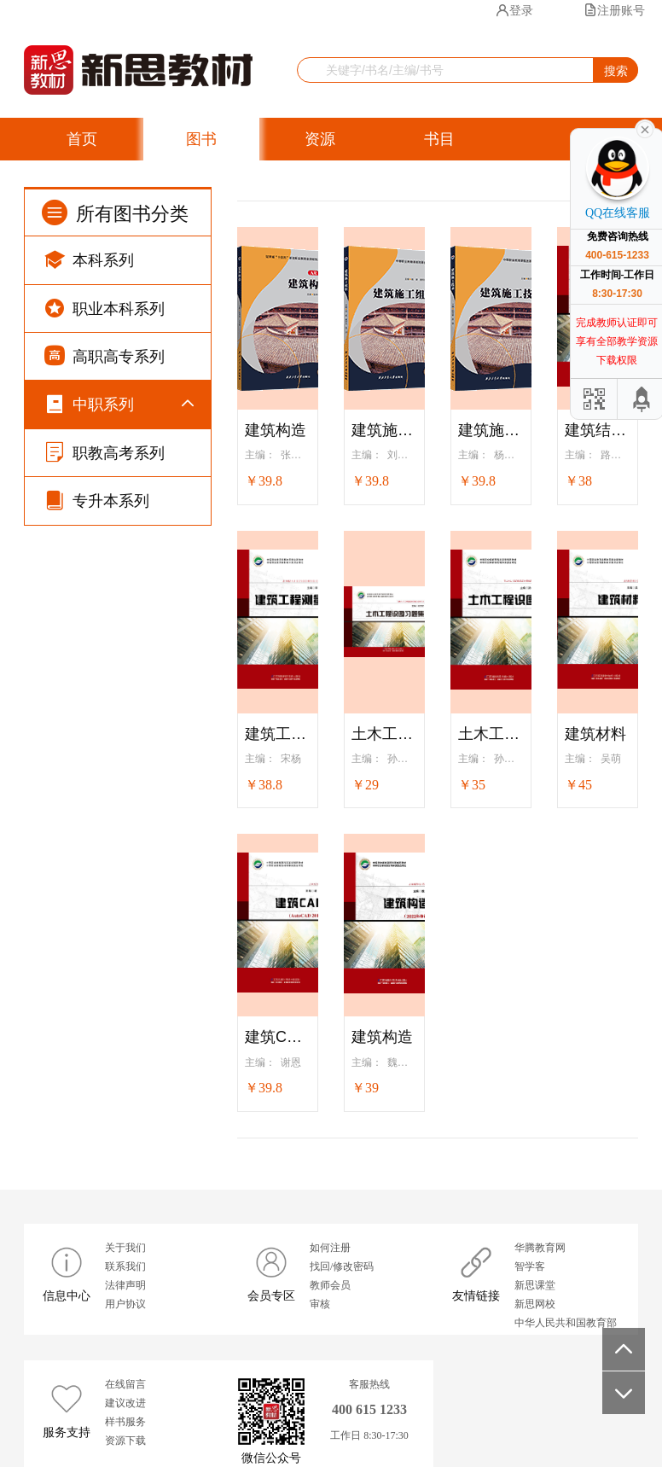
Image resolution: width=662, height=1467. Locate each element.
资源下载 (125, 1441)
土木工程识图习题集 (384, 733)
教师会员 (330, 1285)
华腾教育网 (540, 1248)
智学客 (529, 1266)
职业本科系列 (104, 307)
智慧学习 (247, 183)
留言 (381, 183)
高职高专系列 (104, 355)
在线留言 (125, 1384)
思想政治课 (120, 513)
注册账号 (614, 10)
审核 (320, 1304)
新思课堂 (534, 1285)
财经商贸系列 (126, 681)
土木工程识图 (491, 733)
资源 (320, 139)
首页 (82, 139)
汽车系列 (114, 891)
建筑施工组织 (384, 430)
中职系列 (89, 403)
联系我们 (125, 1266)
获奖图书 (97, 183)
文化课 (108, 597)
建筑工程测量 (278, 733)
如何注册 (330, 1248)
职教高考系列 (104, 1062)
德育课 (108, 555)
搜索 (616, 71)
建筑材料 (595, 733)
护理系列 (114, 975)
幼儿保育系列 (126, 933)
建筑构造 (275, 430)
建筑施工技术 (491, 430)
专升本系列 (96, 1110)
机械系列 (114, 806)
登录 (514, 10)
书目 (439, 139)
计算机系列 (120, 723)
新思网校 (534, 1304)
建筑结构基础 (597, 430)
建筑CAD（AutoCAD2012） (278, 1036)
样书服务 (125, 1422)
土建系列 (114, 765)
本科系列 (89, 259)
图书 (201, 139)
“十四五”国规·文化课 (132, 461)
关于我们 (125, 1248)
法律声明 (125, 1285)
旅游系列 (114, 1016)
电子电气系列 (126, 849)
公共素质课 (120, 639)
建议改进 (125, 1403)
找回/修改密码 (342, 1266)
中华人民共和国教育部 (565, 1323)
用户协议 (125, 1304)
